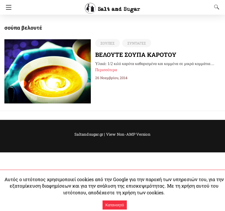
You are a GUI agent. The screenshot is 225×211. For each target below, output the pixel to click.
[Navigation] (7, 7)
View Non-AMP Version (128, 134)
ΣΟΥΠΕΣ (107, 43)
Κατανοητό (114, 205)
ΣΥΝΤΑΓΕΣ (136, 43)
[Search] (215, 7)
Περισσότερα (106, 70)
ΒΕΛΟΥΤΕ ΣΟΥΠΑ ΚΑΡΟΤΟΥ (135, 54)
